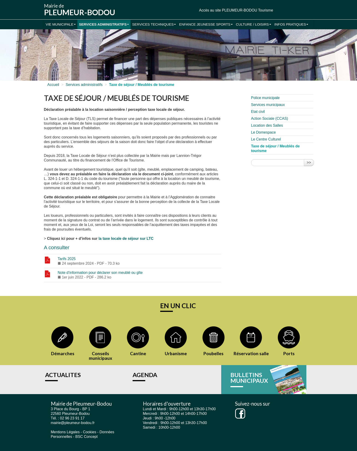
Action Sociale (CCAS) (269, 118)
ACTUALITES (63, 374)
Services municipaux (268, 105)
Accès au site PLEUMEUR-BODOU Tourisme (236, 10)
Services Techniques (154, 24)
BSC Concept (86, 437)
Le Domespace (263, 132)
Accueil (53, 85)
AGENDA (145, 374)
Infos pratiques (291, 24)
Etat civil (258, 112)
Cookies (89, 432)
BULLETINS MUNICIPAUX (249, 377)
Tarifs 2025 (67, 259)
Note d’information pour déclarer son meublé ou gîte (100, 273)
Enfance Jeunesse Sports (206, 24)
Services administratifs (104, 24)
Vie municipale (61, 24)
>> (309, 162)
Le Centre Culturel (266, 139)
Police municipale (265, 98)
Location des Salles (267, 125)
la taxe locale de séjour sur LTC (126, 238)
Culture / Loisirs (253, 24)
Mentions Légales (65, 432)
